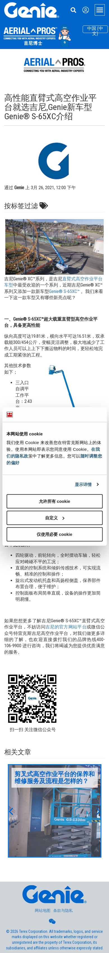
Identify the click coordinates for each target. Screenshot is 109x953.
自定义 (54, 517)
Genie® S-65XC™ (64, 291)
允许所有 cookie (54, 501)
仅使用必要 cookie (54, 534)
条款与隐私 (63, 910)
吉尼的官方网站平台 (66, 627)
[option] (55, 811)
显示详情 (83, 484)
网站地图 (42, 910)
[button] (10, 810)
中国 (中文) (95, 29)
